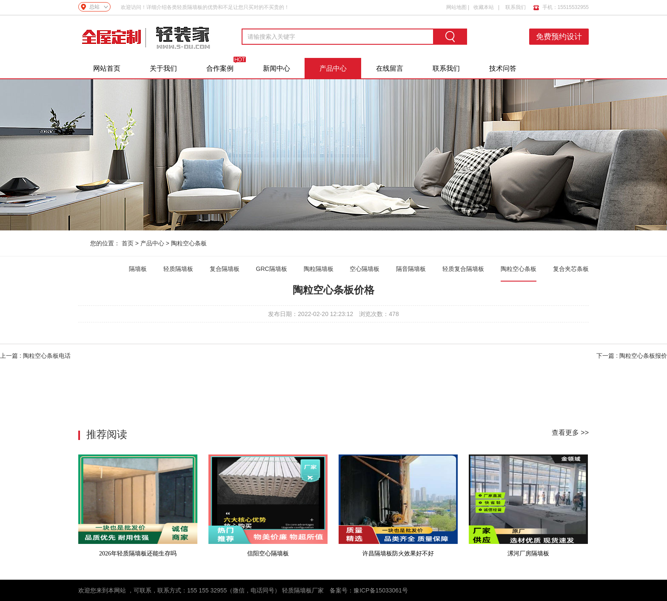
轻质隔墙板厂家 (303, 590)
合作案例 (220, 68)
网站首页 (106, 68)
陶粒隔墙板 (319, 268)
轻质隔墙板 (178, 268)
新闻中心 (276, 68)
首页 (128, 243)
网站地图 (456, 7)
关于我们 (163, 68)
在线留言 (389, 68)
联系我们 (515, 7)
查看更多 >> (570, 432)
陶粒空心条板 (189, 243)
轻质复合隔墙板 (463, 268)
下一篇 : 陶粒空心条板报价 (631, 355)
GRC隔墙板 (271, 268)
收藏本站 (483, 7)
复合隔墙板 (224, 268)
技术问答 (502, 68)
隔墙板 (138, 268)
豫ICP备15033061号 (380, 590)
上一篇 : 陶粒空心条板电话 (35, 355)
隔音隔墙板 (411, 268)
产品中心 (333, 68)
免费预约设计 (559, 36)
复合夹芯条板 (571, 268)
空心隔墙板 (364, 268)
